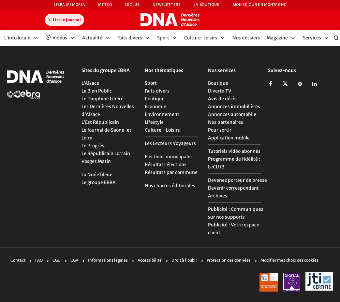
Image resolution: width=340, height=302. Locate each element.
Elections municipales (169, 157)
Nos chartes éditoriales (170, 186)
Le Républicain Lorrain (105, 153)
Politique (155, 99)
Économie (155, 106)
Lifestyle (154, 122)
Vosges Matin (96, 161)
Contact (17, 260)
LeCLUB (132, 4)
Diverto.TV (219, 91)
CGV (74, 260)
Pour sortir (219, 130)
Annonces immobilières (234, 106)
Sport (151, 83)
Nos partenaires (225, 122)
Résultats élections (165, 164)
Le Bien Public (96, 91)
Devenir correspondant (233, 188)
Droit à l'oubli (184, 260)
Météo (105, 4)
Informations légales (108, 260)
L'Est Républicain (100, 122)
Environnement (162, 114)
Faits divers (157, 91)
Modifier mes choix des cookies (289, 260)
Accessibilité (150, 260)
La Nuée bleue (96, 175)
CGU (56, 260)
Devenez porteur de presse (237, 180)
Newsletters (166, 4)
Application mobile (229, 138)
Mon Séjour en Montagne (259, 4)
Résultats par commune (171, 172)
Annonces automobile (232, 114)
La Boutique (207, 4)
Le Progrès (92, 146)
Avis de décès (223, 99)
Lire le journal (63, 19)
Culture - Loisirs (162, 130)
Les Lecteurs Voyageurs (170, 143)
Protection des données (229, 260)
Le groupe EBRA (98, 182)
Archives (217, 196)
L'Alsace (90, 83)
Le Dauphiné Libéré (102, 99)
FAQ (39, 260)
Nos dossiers (246, 38)
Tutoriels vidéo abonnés (234, 151)
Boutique (218, 83)
